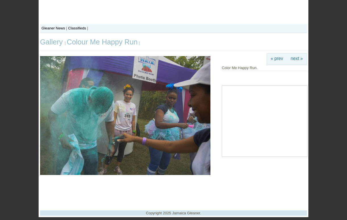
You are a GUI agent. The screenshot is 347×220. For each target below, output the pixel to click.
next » (297, 58)
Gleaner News (53, 28)
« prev (277, 58)
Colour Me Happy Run (102, 42)
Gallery (52, 42)
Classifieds (77, 28)
